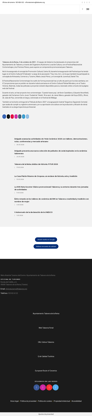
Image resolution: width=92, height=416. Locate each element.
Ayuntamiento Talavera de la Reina (46, 313)
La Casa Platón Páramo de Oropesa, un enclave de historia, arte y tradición (45, 176)
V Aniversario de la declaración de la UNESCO (33, 212)
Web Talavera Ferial (46, 328)
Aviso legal (14, 401)
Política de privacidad (28, 401)
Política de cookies (45, 401)
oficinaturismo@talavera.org (35, 2)
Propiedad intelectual (62, 401)
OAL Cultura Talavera (46, 342)
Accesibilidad (77, 401)
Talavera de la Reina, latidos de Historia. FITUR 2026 (36, 164)
